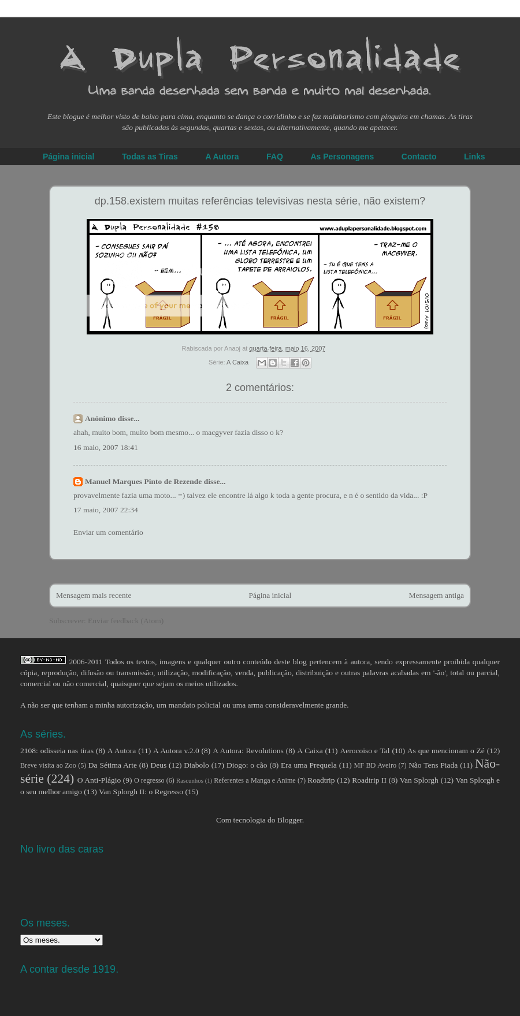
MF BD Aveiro (375, 765)
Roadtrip (321, 780)
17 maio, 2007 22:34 (105, 509)
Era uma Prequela (309, 765)
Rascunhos (189, 780)
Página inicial (68, 156)
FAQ (274, 156)
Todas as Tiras (150, 156)
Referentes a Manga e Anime (255, 780)
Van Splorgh (419, 780)
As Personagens (342, 156)
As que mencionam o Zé (446, 750)
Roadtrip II (369, 780)
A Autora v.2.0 (176, 750)
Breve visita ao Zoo (48, 765)
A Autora (222, 156)
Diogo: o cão (247, 765)
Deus (158, 765)
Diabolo (196, 765)
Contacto (419, 156)
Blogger (289, 820)
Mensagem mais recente (93, 595)
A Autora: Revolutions (248, 750)
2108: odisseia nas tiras (57, 750)
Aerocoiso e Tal (364, 750)
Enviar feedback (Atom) (126, 620)
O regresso (149, 780)
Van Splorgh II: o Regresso (141, 791)
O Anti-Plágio (99, 780)
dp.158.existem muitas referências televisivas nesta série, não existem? (260, 201)
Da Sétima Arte (112, 765)
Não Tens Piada (433, 765)
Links (474, 156)
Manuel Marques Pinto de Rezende (143, 481)
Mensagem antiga (436, 595)
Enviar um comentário (108, 532)
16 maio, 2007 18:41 (105, 447)
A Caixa (237, 362)
